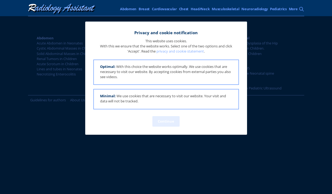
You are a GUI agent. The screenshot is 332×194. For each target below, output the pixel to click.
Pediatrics (278, 8)
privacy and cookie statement (180, 51)
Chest (184, 8)
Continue (166, 121)
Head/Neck (200, 8)
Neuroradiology (254, 8)
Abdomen (128, 8)
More (293, 8)
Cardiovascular (164, 8)
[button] (166, 72)
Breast (144, 8)
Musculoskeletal (225, 8)
